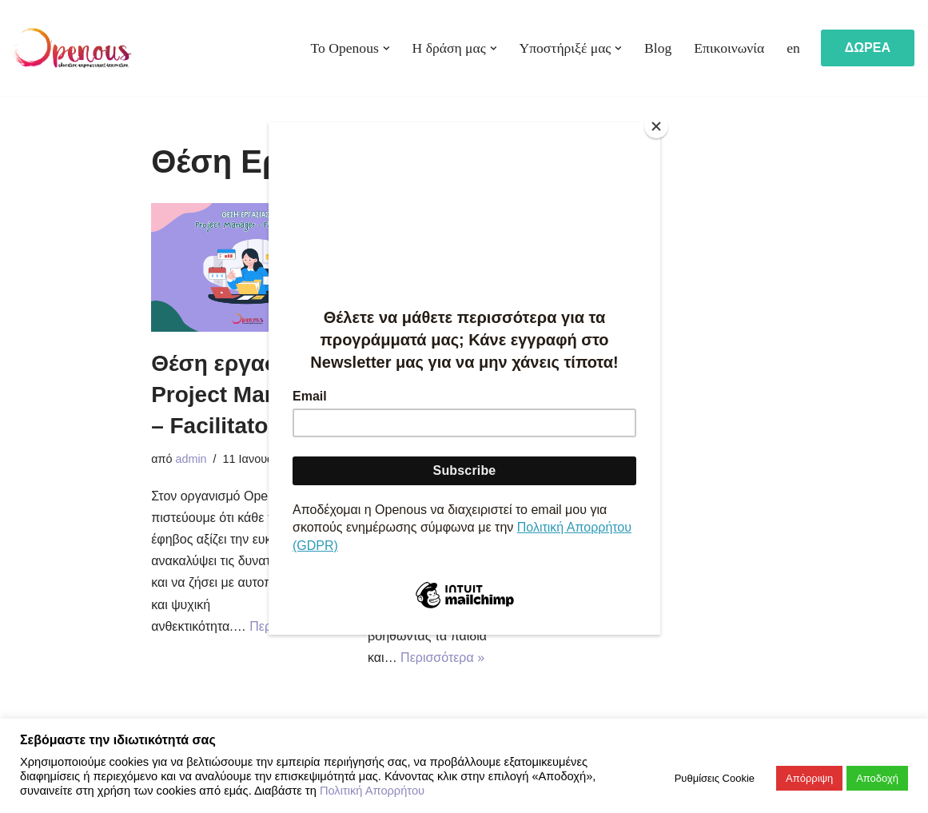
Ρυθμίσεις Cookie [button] (715, 778)
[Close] (656, 126)
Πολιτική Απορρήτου (372, 790)
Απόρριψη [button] (809, 778)
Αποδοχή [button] (877, 778)
